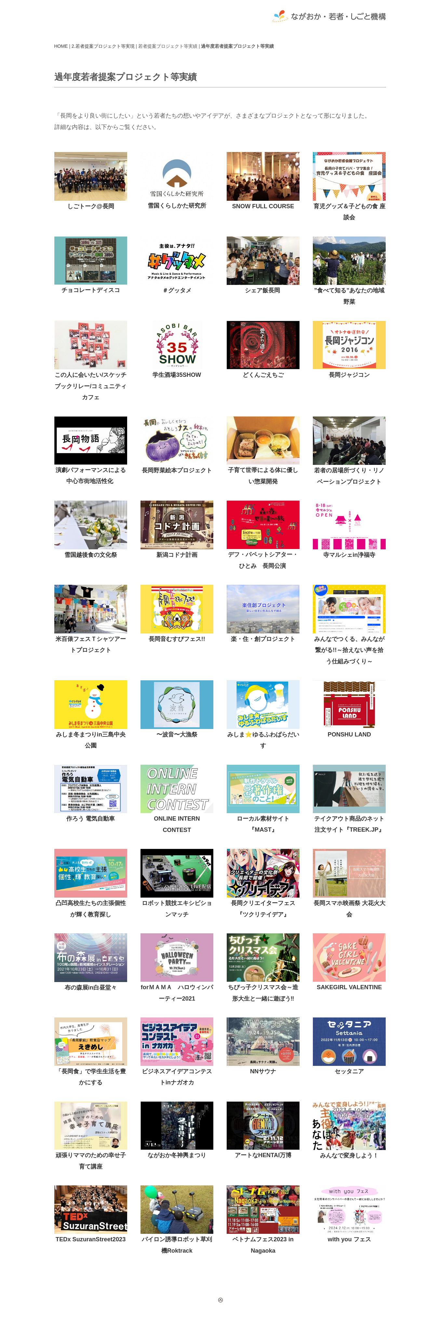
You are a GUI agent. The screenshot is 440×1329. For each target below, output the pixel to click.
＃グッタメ (177, 290)
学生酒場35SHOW (177, 375)
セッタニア (349, 1071)
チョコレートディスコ (90, 290)
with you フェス (349, 1239)
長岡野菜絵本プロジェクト (177, 470)
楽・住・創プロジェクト (263, 639)
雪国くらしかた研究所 (177, 205)
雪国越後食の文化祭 (90, 555)
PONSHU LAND (349, 734)
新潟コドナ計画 (176, 555)
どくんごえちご (263, 375)
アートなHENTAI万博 (263, 1155)
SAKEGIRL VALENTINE (349, 987)
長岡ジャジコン (349, 375)
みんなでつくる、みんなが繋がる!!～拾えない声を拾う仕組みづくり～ (349, 650)
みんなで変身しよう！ (349, 1155)
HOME (61, 46)
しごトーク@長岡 (90, 206)
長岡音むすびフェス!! (177, 639)
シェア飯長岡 (262, 290)
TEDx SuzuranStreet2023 (91, 1239)
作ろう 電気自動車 (90, 818)
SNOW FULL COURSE (263, 206)
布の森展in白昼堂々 (91, 987)
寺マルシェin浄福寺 (349, 555)
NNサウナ (263, 1071)
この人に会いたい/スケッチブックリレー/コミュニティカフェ (91, 386)
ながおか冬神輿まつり (177, 1155)
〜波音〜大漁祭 (176, 734)
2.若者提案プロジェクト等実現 (103, 46)
